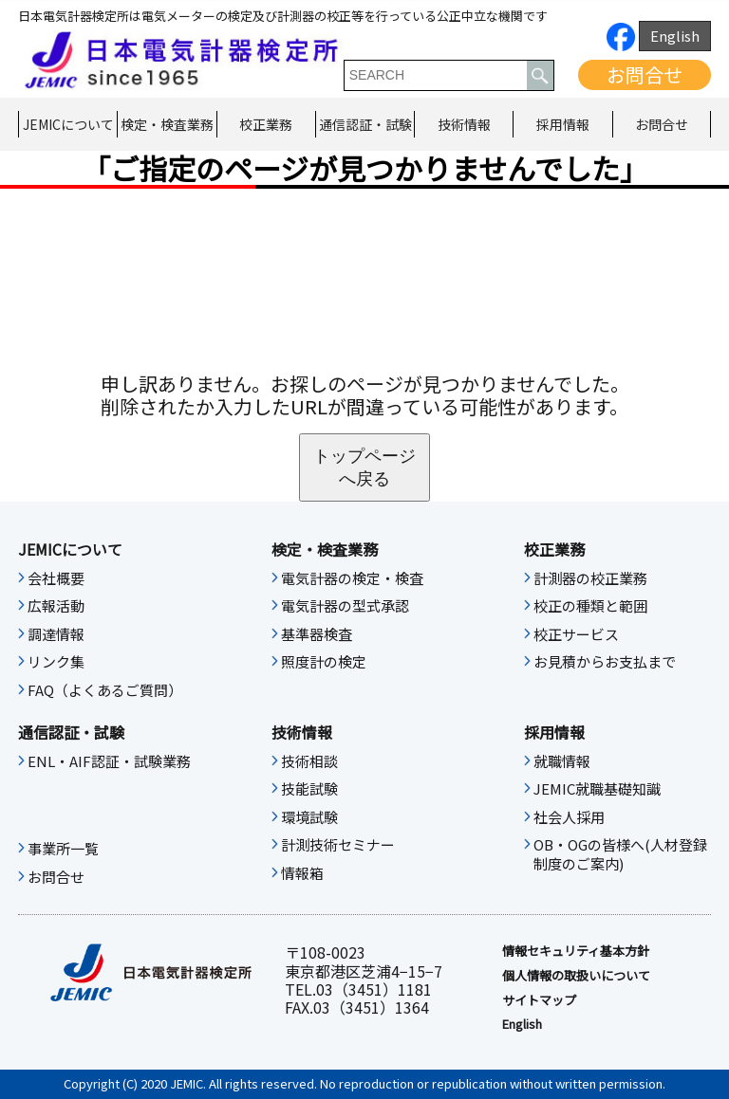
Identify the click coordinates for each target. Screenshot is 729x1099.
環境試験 (309, 817)
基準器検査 (316, 634)
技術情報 (464, 124)
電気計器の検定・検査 (352, 578)
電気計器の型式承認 (345, 605)
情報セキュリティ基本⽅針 (575, 951)
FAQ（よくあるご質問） (105, 690)
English (675, 36)
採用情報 (562, 124)
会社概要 (56, 578)
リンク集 (56, 661)
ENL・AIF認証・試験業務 (109, 761)
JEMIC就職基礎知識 (597, 788)
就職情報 (561, 761)
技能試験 (309, 788)
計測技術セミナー (338, 844)
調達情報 (56, 634)
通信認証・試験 (365, 124)
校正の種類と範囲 (590, 605)
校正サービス (576, 634)
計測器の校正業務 (590, 578)
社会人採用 (569, 817)
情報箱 (302, 873)
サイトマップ (539, 1000)
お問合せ (644, 74)
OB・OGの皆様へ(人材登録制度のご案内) (620, 854)
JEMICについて (68, 124)
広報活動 (56, 605)
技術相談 (309, 761)
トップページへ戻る (364, 467)
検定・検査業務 (167, 124)
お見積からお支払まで (604, 661)
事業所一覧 (63, 848)
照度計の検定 (323, 661)
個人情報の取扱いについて (576, 975)
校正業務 (265, 124)
